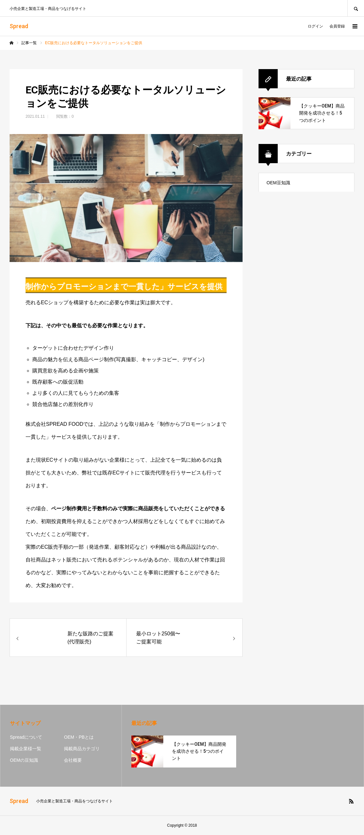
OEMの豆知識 (24, 760)
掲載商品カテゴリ (82, 748)
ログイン (315, 26)
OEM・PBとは (79, 737)
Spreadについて (26, 737)
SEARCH (355, 8)
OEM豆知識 (278, 182)
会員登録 (337, 26)
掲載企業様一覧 (25, 748)
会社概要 (73, 760)
